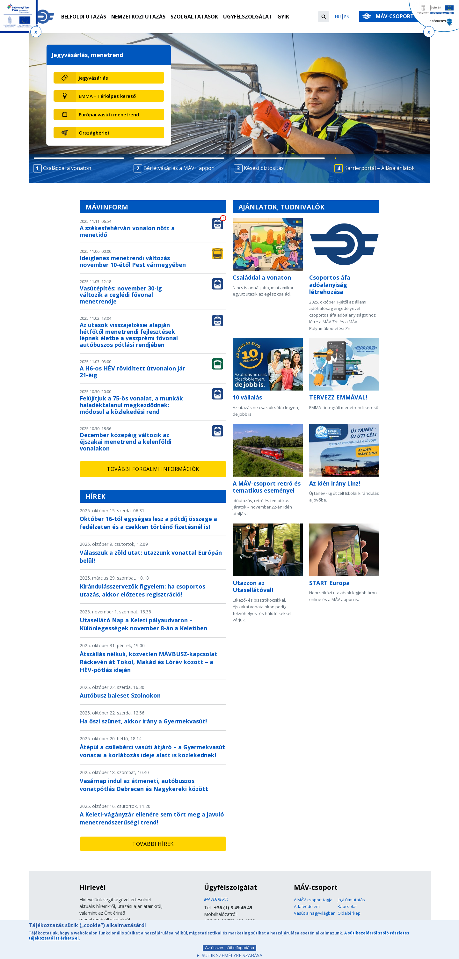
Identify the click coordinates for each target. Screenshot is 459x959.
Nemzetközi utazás (138, 16)
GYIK (283, 16)
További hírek (153, 843)
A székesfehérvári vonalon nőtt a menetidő (127, 231)
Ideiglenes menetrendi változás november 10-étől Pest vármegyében (133, 261)
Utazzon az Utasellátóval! (253, 586)
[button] (323, 16)
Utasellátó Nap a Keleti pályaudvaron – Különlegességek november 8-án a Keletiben (143, 624)
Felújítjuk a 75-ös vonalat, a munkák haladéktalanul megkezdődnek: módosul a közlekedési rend (131, 404)
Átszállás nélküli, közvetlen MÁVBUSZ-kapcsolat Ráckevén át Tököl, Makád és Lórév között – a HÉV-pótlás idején (148, 662)
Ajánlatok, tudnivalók (281, 206)
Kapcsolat (347, 906)
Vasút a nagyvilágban (315, 913)
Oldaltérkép (349, 913)
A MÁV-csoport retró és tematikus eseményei (267, 487)
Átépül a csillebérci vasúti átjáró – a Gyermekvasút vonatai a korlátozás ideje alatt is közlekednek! (152, 751)
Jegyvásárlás (93, 78)
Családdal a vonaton (262, 277)
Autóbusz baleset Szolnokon (120, 695)
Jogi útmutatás (351, 900)
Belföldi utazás (83, 16)
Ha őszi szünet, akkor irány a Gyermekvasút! (143, 721)
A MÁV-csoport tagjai (313, 900)
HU (338, 16)
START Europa (329, 583)
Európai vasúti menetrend (109, 114)
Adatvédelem (307, 906)
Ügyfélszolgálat (248, 16)
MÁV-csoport (396, 16)
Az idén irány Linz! (334, 483)
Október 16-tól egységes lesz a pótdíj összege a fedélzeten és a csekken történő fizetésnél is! (148, 523)
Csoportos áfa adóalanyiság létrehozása (329, 285)
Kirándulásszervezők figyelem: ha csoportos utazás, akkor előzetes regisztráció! (142, 590)
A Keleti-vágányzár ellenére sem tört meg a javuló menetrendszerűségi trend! (152, 818)
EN (346, 16)
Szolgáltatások (194, 16)
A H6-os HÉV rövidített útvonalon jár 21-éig (132, 371)
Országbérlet (94, 132)
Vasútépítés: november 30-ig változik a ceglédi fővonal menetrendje (121, 294)
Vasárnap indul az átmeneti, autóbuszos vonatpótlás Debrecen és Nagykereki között (144, 785)
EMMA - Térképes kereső (107, 96)
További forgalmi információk (153, 468)
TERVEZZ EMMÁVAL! (338, 397)
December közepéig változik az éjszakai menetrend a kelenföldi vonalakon (125, 441)
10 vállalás (247, 397)
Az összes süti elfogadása (229, 950)
